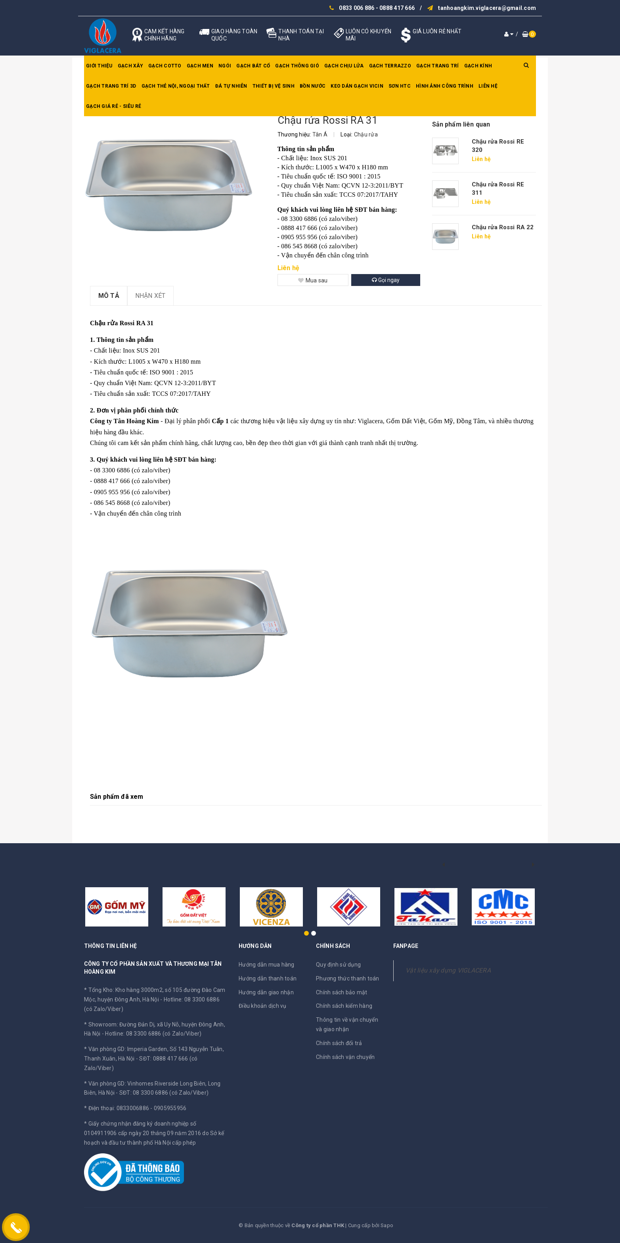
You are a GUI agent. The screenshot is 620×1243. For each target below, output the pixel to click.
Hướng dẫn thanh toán (268, 978)
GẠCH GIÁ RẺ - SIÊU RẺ (113, 106)
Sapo (387, 1225)
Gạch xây (130, 66)
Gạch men (200, 66)
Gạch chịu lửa (344, 66)
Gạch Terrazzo (390, 66)
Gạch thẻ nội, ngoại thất (176, 86)
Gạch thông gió (297, 66)
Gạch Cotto (165, 66)
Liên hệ (488, 86)
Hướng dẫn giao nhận (266, 992)
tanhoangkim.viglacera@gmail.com (487, 8)
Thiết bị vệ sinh (274, 86)
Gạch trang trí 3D (111, 86)
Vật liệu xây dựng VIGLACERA (448, 970)
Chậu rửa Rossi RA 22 (503, 227)
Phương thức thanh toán (347, 978)
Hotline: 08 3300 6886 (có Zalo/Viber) (153, 1033)
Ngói (224, 66)
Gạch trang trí (437, 66)
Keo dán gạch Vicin (357, 86)
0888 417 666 (397, 8)
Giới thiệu (99, 66)
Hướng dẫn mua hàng (267, 964)
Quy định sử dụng (338, 964)
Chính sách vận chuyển (345, 1057)
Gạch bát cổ (253, 66)
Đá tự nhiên (231, 86)
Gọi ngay (386, 280)
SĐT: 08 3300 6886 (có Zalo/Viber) (164, 1093)
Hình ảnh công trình (444, 86)
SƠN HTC (399, 86)
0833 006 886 (356, 8)
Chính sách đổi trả (339, 1043)
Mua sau (313, 280)
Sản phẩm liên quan (461, 124)
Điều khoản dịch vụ (263, 1006)
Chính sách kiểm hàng (344, 1006)
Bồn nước (312, 86)
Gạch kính (478, 66)
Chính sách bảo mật (341, 992)
